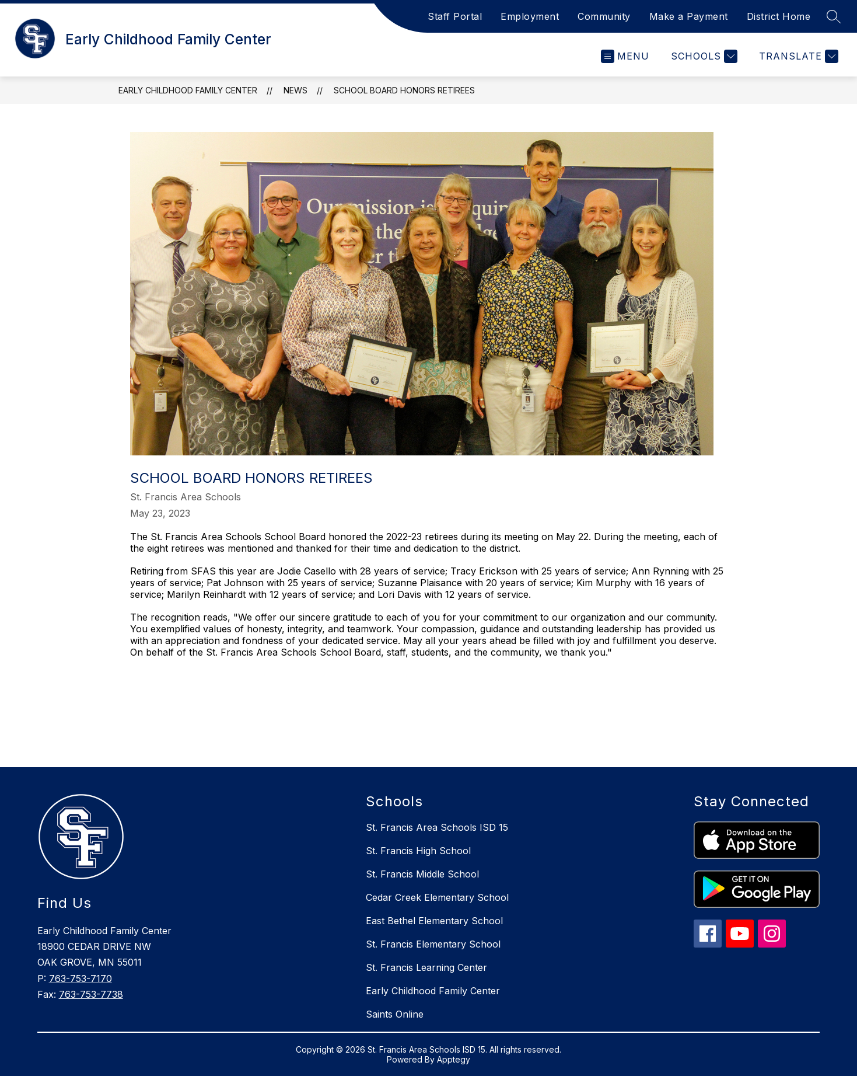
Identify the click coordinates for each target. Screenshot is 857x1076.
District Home (779, 16)
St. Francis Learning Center (426, 967)
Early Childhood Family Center (187, 90)
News (295, 90)
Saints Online (395, 1014)
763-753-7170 (80, 978)
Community (604, 16)
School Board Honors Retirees (404, 90)
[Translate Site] (797, 56)
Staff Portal (455, 16)
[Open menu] (625, 56)
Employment (530, 16)
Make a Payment (688, 16)
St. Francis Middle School (422, 874)
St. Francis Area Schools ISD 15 (437, 827)
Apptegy (453, 1059)
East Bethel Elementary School (434, 921)
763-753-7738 (91, 994)
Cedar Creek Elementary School (437, 897)
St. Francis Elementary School (433, 944)
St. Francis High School (418, 850)
